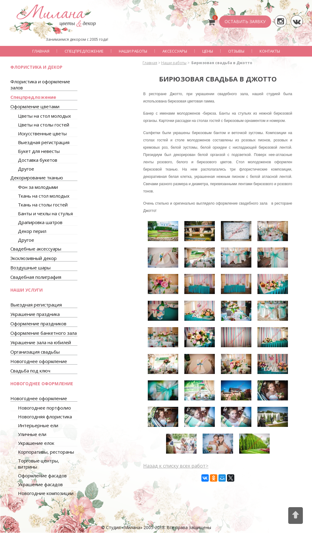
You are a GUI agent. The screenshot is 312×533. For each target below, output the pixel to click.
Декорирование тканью (36, 178)
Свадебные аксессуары (35, 249)
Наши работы (133, 51)
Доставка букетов (37, 160)
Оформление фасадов (42, 475)
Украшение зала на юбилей (40, 342)
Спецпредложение (84, 51)
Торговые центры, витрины (38, 464)
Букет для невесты (39, 151)
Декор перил (32, 231)
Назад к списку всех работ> (175, 465)
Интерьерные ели (38, 425)
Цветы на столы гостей (43, 125)
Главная (40, 51)
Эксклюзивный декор (33, 258)
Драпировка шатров (40, 222)
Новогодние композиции (45, 493)
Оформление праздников (38, 323)
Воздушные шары (30, 268)
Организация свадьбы (35, 352)
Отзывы (236, 51)
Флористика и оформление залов (40, 84)
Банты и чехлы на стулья (45, 213)
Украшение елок (36, 443)
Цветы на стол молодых (44, 116)
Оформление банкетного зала (43, 333)
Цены (207, 51)
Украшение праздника (35, 314)
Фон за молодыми (38, 187)
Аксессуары (174, 51)
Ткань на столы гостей (43, 205)
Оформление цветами (34, 106)
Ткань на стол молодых (43, 196)
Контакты (270, 51)
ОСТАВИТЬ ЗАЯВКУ (245, 21)
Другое (26, 169)
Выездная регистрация (43, 142)
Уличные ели (32, 434)
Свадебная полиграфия (35, 277)
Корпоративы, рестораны (46, 452)
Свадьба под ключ (30, 371)
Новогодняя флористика (45, 417)
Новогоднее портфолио (44, 408)
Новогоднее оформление (38, 361)
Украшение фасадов (40, 484)
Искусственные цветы (42, 133)
